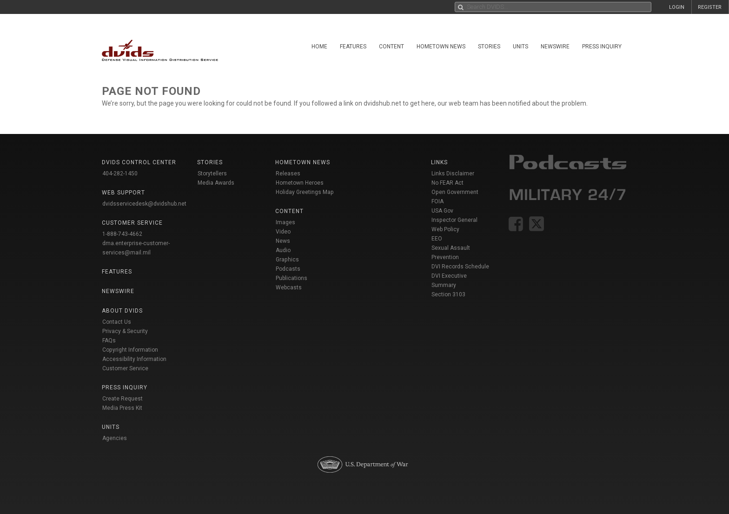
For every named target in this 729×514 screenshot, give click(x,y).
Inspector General (454, 220)
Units (520, 46)
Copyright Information (130, 350)
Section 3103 (448, 294)
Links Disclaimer (452, 173)
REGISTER (710, 7)
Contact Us (116, 322)
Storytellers (212, 173)
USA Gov (442, 210)
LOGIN (676, 7)
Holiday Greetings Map (305, 192)
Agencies (114, 438)
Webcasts (289, 287)
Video (283, 231)
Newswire (555, 46)
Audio (283, 250)
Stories (489, 46)
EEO (436, 238)
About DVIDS (122, 310)
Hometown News (441, 46)
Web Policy (445, 229)
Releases (288, 173)
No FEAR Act (447, 183)
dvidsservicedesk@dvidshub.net (144, 203)
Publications (291, 278)
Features (353, 46)
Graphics (287, 259)
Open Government (454, 192)
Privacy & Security (125, 331)
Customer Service (125, 368)
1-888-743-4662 (122, 234)
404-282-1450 (120, 173)
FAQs (109, 340)
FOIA (437, 201)
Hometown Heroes (300, 183)
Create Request (122, 398)
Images (285, 222)
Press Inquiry (602, 46)
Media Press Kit (122, 408)
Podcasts (288, 269)
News (283, 241)
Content (391, 46)
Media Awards (216, 183)
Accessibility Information (134, 359)
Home (319, 46)
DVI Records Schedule (460, 266)
